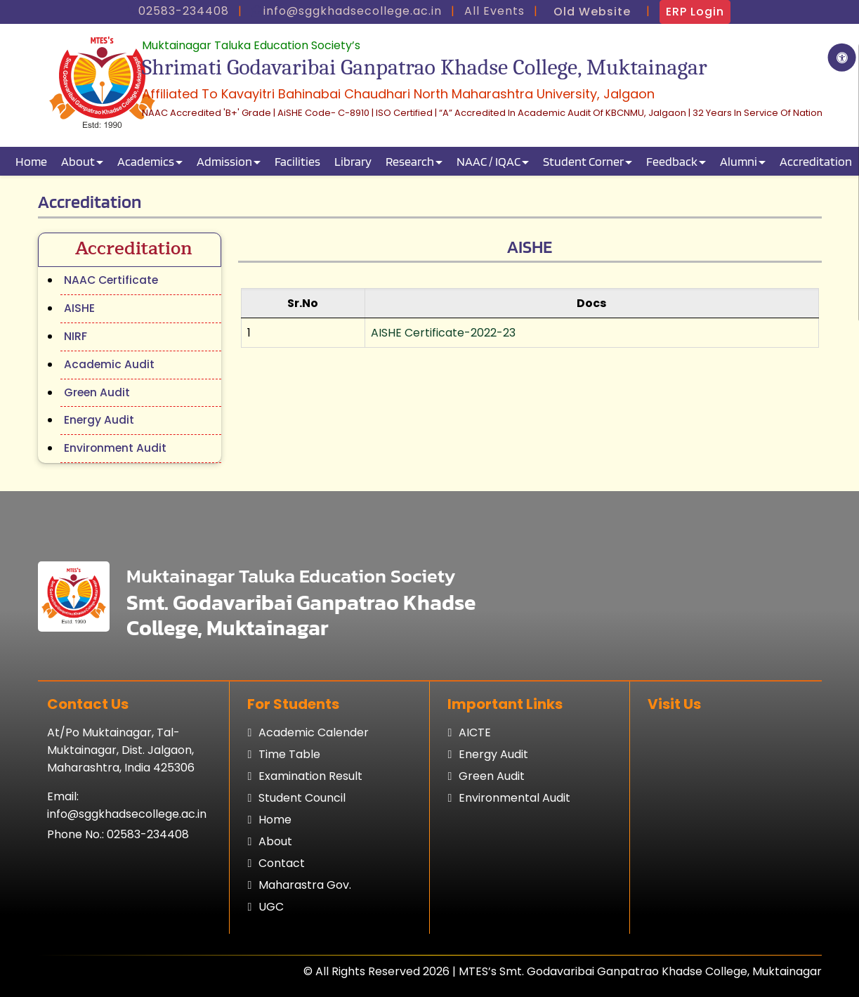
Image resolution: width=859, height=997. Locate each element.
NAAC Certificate (111, 280)
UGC (271, 907)
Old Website (592, 12)
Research (410, 161)
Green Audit (97, 392)
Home (31, 161)
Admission (224, 161)
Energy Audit (99, 419)
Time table (289, 754)
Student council (302, 798)
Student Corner (583, 161)
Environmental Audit (514, 798)
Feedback (671, 161)
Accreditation (816, 161)
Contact (281, 863)
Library (353, 161)
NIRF (75, 336)
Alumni (738, 161)
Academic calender (313, 732)
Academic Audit (109, 364)
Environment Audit (115, 448)
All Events (494, 11)
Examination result (310, 776)
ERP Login (695, 12)
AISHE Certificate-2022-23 (443, 333)
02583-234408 (148, 834)
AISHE (79, 308)
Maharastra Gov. (304, 885)
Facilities (297, 161)
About (78, 161)
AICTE (475, 732)
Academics (145, 161)
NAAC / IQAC (488, 161)
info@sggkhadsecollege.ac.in (126, 814)
